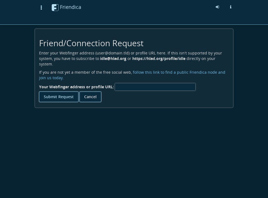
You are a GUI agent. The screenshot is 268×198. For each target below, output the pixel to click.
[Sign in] (217, 7)
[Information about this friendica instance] (230, 7)
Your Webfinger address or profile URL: (76, 86)
